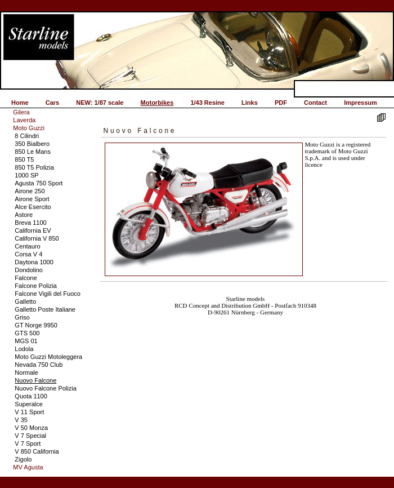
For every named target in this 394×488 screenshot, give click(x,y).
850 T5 (24, 159)
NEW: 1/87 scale (99, 102)
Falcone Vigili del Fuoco (47, 293)
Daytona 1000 (34, 262)
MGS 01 (26, 341)
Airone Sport (32, 199)
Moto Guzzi (28, 128)
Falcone (26, 277)
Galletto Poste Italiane (45, 309)
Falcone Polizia (36, 285)
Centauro (27, 246)
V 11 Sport (29, 412)
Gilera (21, 112)
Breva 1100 (30, 222)
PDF (281, 102)
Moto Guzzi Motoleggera (48, 356)
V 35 (21, 419)
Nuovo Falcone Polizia (45, 388)
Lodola (24, 348)
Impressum (360, 102)
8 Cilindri (27, 135)
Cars (52, 102)
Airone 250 (29, 191)
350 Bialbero (32, 143)
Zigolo (23, 459)
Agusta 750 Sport (38, 183)
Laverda (24, 120)
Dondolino (29, 270)
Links (249, 102)
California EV (33, 230)
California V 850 (37, 238)
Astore (24, 214)
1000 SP (26, 175)
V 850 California (37, 451)
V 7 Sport (28, 443)
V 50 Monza (31, 427)
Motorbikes (157, 102)
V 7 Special (30, 435)
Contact (315, 102)
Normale (26, 372)
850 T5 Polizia (34, 167)
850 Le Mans (33, 151)
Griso (22, 317)
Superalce (29, 404)
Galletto (25, 301)
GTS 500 (27, 333)
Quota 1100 (31, 396)
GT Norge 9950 (36, 325)
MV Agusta (28, 467)
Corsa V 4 (28, 254)
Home (20, 102)
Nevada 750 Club (38, 364)
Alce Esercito (33, 206)
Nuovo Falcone (35, 380)
